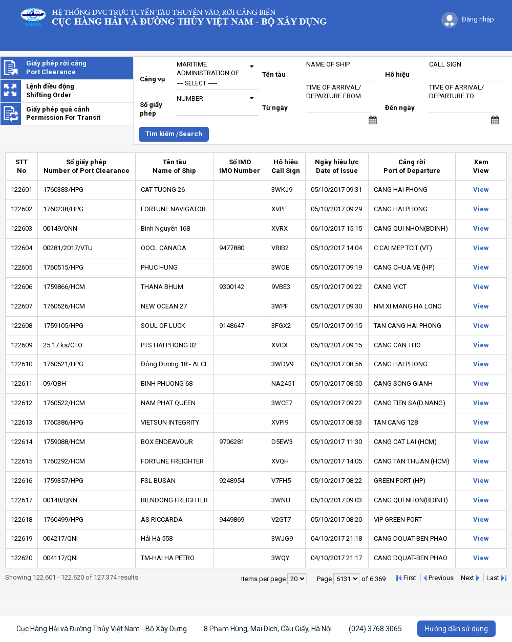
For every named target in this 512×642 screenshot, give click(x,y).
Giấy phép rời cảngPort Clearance (56, 67)
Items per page (264, 579)
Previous (441, 578)
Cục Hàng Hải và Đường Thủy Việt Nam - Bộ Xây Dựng (101, 629)
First (409, 578)
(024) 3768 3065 (375, 629)
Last (492, 578)
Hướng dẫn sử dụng (456, 629)
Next (467, 578)
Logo (178, 16)
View (481, 189)
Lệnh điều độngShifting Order (50, 90)
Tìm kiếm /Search (173, 134)
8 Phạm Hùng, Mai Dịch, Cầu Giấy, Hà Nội (268, 629)
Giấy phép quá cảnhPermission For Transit (63, 113)
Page (325, 579)
